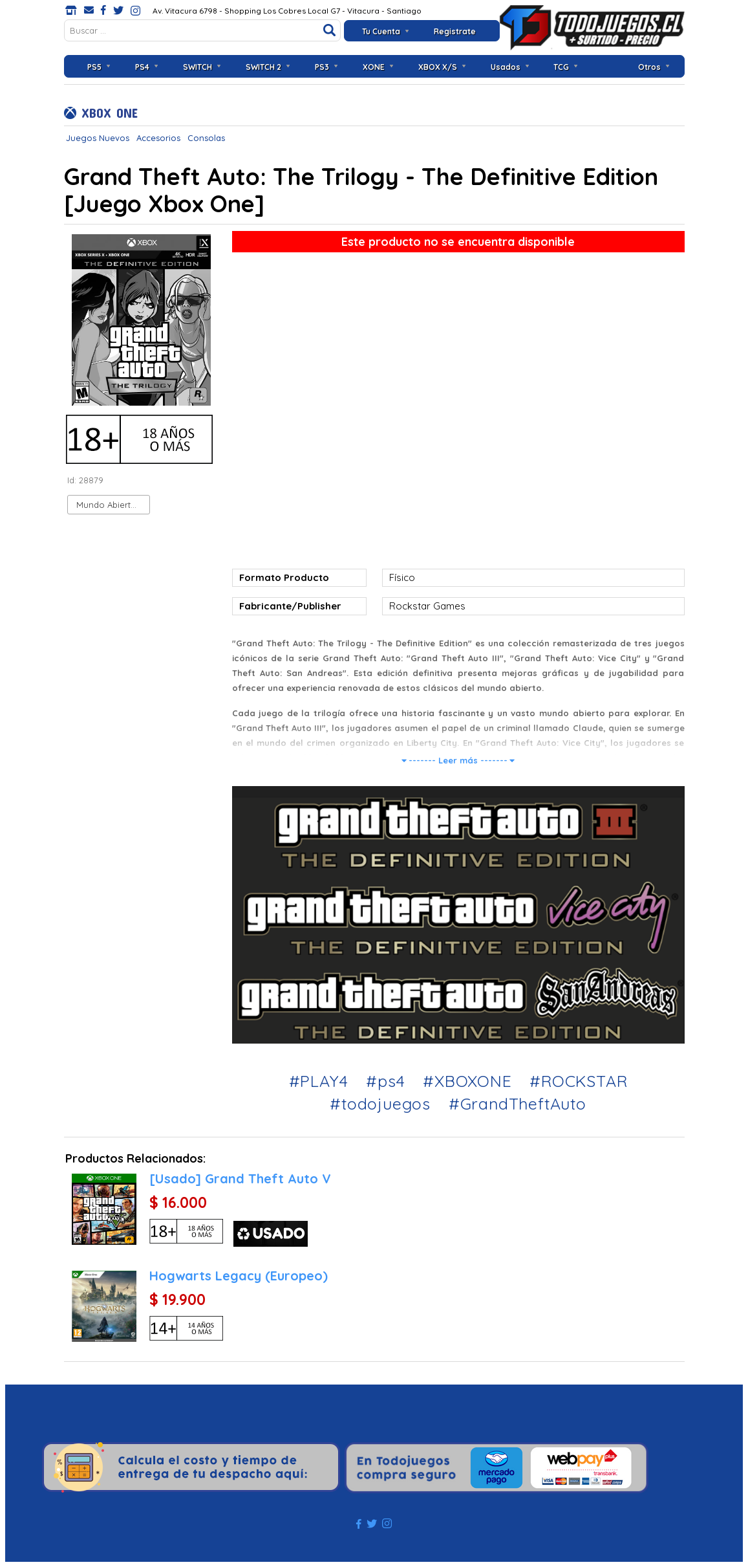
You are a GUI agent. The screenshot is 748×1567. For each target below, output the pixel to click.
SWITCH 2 (263, 67)
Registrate (455, 31)
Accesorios (158, 138)
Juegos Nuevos (97, 138)
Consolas (206, 138)
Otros (649, 67)
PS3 (322, 67)
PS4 (142, 67)
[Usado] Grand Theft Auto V (240, 1178)
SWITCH (197, 67)
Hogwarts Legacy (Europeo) (238, 1275)
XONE (374, 67)
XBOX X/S (437, 67)
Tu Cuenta (381, 31)
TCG (561, 67)
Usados (505, 67)
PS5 (94, 67)
